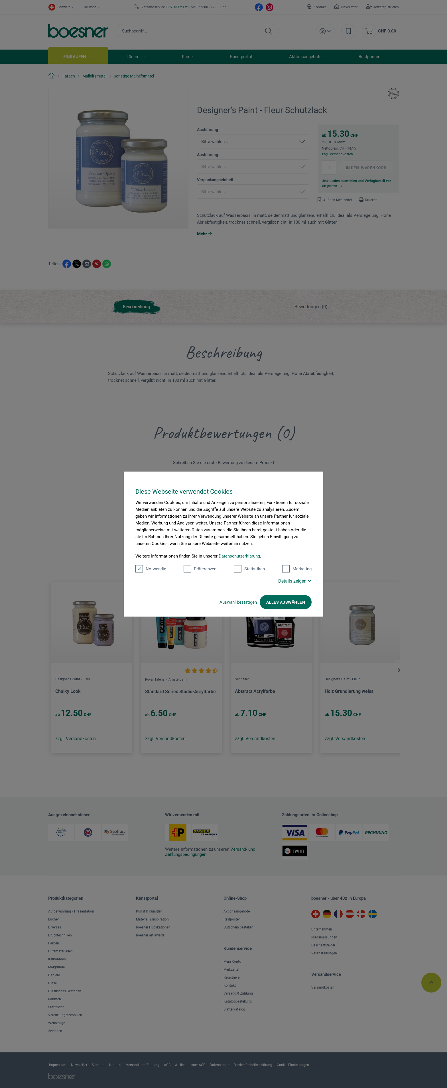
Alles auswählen (285, 602)
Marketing (297, 568)
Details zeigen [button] (295, 580)
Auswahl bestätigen (238, 602)
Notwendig (150, 568)
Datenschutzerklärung (239, 555)
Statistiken (249, 568)
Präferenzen (200, 568)
